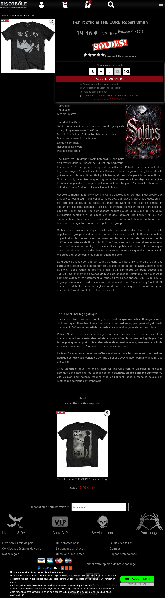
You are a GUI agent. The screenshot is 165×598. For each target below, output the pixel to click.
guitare (64, 171)
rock (93, 159)
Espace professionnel (124, 554)
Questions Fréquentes (70, 554)
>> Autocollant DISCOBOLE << (109, 99)
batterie (148, 175)
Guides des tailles (121, 543)
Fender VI (143, 215)
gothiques (124, 198)
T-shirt (20, 15)
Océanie (111, 265)
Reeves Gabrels (114, 171)
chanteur (153, 183)
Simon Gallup (94, 175)
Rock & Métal (8, 15)
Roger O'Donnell (79, 171)
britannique (104, 159)
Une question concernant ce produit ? (101, 87)
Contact (115, 548)
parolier (77, 183)
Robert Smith (133, 167)
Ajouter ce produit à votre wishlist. (99, 84)
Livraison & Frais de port (17, 543)
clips (139, 230)
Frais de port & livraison (94, 91)
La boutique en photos (70, 548)
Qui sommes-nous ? (69, 543)
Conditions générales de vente (21, 548)
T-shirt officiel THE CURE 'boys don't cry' (82, 479)
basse (111, 175)
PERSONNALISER (137, 584)
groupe (84, 159)
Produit (83, 398)
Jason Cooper (128, 175)
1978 (74, 167)
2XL (127, 72)
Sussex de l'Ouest (94, 163)
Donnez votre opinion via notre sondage (110, 564)
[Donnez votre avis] (127, 56)
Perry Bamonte (148, 171)
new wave (93, 194)
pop (114, 198)
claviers (99, 171)
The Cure (30, 15)
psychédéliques (143, 198)
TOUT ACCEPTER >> (137, 579)
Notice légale (10, 554)
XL (118, 72)
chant (151, 167)
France (106, 278)
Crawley (66, 163)
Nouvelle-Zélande (144, 265)
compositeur (110, 183)
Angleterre (117, 163)
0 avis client (111, 56)
